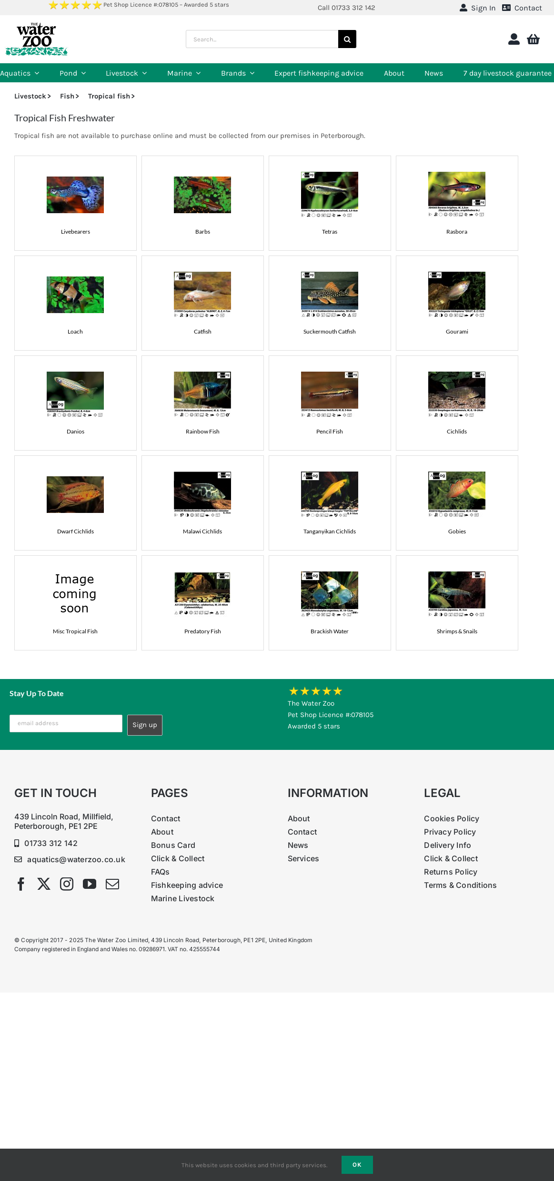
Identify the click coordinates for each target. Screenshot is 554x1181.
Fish (67, 96)
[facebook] (21, 884)
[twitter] (43, 884)
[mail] (112, 884)
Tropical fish (109, 96)
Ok (357, 1164)
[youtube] (89, 884)
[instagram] (66, 884)
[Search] (347, 39)
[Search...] (262, 39)
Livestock (30, 96)
